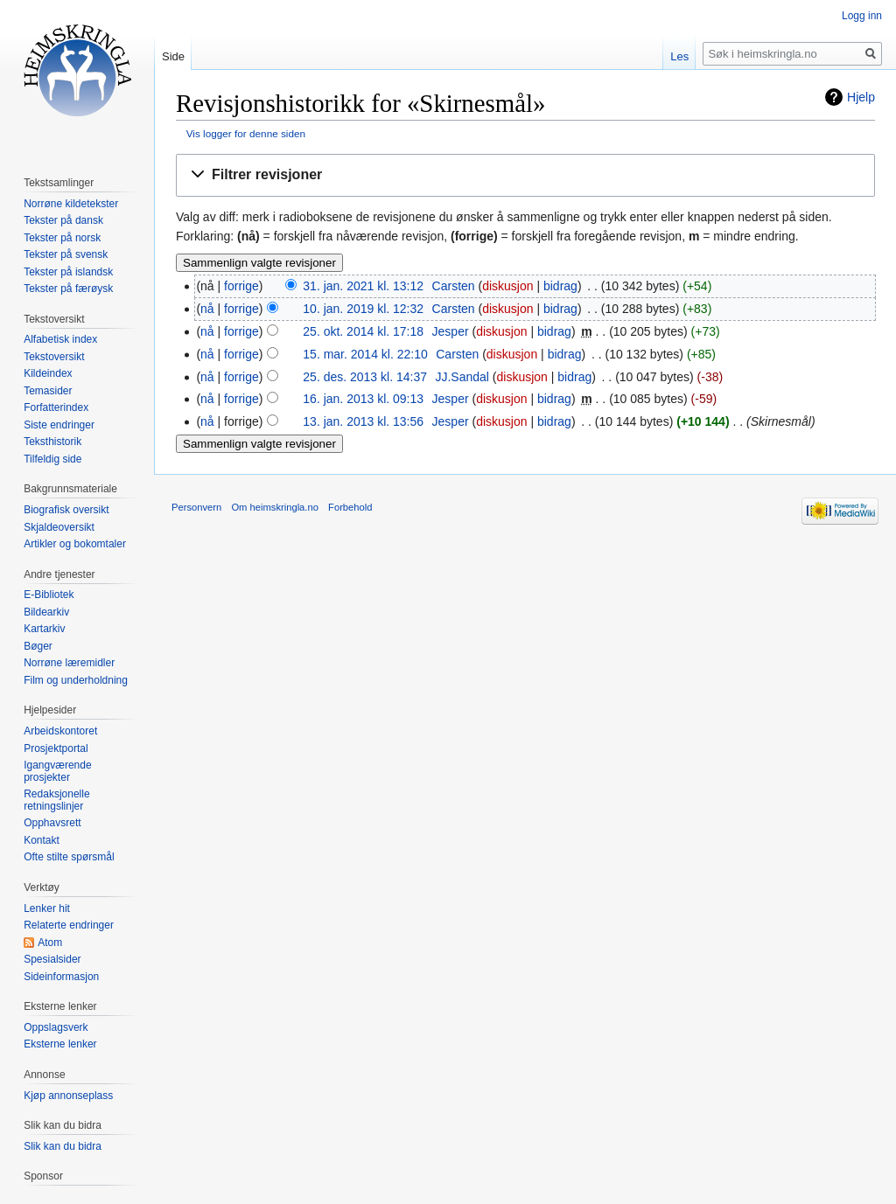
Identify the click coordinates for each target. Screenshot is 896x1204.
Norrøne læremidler (69, 663)
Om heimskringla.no (274, 507)
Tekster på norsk (62, 238)
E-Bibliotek (49, 594)
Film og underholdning (76, 680)
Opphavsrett (52, 823)
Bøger (38, 646)
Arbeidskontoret (60, 731)
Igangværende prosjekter (57, 771)
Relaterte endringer (69, 925)
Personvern (196, 507)
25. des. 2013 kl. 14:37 (365, 377)
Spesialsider (52, 959)
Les (679, 56)
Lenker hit (47, 908)
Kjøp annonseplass (68, 1095)
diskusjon (507, 286)
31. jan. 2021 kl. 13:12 (363, 286)
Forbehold (350, 507)
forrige (241, 286)
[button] (525, 175)
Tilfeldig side (52, 459)
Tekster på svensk (66, 254)
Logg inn (862, 16)
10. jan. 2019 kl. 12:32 (363, 309)
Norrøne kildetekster (71, 204)
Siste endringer (59, 425)
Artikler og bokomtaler (75, 544)
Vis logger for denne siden (245, 133)
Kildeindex (48, 373)
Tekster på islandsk (68, 272)
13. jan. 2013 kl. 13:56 (363, 421)
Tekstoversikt (54, 357)
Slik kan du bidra (63, 1146)
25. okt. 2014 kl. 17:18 (363, 331)
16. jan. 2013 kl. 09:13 (363, 399)
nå (207, 309)
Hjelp (861, 97)
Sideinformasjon (61, 977)
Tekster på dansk (63, 220)
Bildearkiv (46, 612)
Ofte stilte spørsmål (69, 857)
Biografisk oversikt (66, 510)
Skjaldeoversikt (59, 527)
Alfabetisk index (60, 339)
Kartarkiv (44, 629)
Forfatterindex (56, 407)
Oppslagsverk (56, 1027)
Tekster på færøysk (68, 288)
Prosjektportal (56, 748)
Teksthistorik (52, 441)
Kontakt (42, 840)
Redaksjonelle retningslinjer (56, 800)
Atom (50, 942)
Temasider (48, 391)
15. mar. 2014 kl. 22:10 (365, 354)
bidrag (560, 286)
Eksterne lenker (60, 1044)
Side (173, 56)
